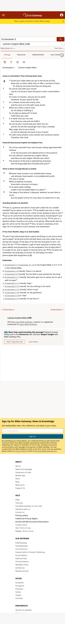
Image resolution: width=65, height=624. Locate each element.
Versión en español (23, 610)
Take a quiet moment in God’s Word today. (32, 21)
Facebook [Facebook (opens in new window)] (19, 582)
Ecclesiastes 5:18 (12, 292)
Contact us (20, 512)
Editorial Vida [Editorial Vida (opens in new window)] (21, 558)
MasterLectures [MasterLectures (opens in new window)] (22, 571)
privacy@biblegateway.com (46, 451)
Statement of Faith (23, 472)
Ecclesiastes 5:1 (11, 265)
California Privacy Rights (26, 518)
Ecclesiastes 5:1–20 (26, 265)
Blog (17, 482)
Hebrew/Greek (38, 54)
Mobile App (20, 475)
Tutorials (19, 503)
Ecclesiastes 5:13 (12, 283)
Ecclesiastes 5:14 (12, 286)
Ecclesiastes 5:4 (11, 271)
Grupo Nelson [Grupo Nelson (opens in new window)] (21, 555)
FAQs (17, 499)
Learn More (33, 342)
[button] (61, 15)
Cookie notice (21, 525)
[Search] (60, 39)
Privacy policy (21, 515)
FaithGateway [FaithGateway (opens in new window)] (21, 543)
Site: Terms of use (22, 528)
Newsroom (20, 485)
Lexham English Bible (17, 318)
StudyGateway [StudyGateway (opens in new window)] (21, 546)
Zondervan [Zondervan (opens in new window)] (20, 568)
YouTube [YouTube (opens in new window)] (19, 598)
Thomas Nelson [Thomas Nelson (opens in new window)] (22, 561)
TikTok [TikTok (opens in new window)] (18, 592)
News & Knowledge (23, 469)
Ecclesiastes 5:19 (12, 298)
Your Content (56, 54)
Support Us (20, 488)
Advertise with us (22, 509)
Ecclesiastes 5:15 (12, 289)
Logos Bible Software (24, 322)
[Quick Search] (28, 39)
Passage (7, 54)
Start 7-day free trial (15, 342)
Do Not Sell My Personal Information (32, 521)
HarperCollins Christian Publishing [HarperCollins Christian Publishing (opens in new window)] (30, 552)
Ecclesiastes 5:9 (11, 274)
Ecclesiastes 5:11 (12, 277)
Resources (21, 54)
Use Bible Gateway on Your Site (28, 506)
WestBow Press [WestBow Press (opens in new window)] (21, 564)
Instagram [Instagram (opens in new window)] (19, 586)
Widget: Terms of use (24, 531)
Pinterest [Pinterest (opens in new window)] (19, 589)
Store (17, 478)
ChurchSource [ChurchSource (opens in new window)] (21, 549)
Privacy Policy (20, 451)
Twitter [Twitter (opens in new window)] (18, 595)
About (18, 466)
